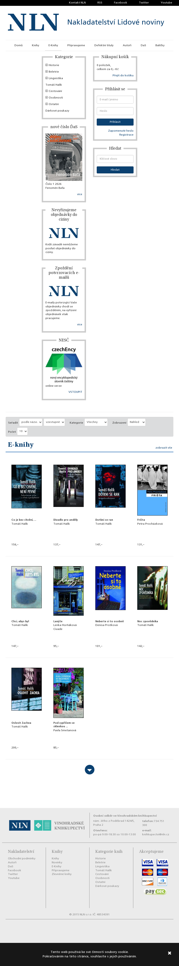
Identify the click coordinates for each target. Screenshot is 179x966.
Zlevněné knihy (62, 874)
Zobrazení (119, 423)
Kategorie (76, 423)
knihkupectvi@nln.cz (155, 834)
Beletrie (52, 72)
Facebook (120, 3)
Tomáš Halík (53, 85)
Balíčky (160, 45)
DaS (143, 45)
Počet (12, 432)
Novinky (57, 862)
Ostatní (52, 104)
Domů (18, 45)
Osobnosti (54, 98)
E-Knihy (53, 45)
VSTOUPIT (75, 392)
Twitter (144, 3)
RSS (99, 3)
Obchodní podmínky (21, 859)
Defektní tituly (104, 45)
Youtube (166, 3)
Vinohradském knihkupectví (137, 816)
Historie (52, 65)
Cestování (53, 91)
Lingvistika (54, 78)
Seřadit (13, 423)
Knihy (35, 45)
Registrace (126, 135)
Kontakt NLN (77, 3)
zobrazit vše (163, 448)
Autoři (127, 45)
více (79, 194)
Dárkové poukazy (57, 111)
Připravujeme (76, 45)
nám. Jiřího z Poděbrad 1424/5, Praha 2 (113, 823)
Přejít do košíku (123, 75)
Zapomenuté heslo (121, 131)
